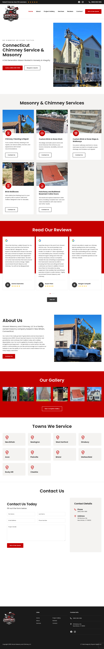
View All (52, 300)
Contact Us (11, 155)
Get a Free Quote (93, 11)
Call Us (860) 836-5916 (12, 68)
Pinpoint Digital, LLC (96, 644)
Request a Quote (32, 68)
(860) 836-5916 (96, 2)
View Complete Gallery (52, 409)
